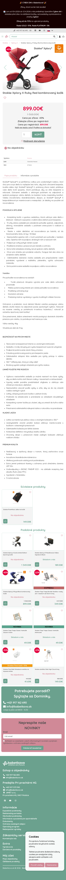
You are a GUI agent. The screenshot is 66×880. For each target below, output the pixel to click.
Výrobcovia (8, 847)
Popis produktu (10, 175)
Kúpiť (38, 134)
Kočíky (25, 868)
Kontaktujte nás (9, 838)
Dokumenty (8, 821)
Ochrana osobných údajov (14, 824)
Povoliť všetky (37, 865)
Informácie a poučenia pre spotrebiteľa (20, 819)
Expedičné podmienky (12, 811)
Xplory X (14, 43)
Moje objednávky (10, 859)
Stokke (5, 43)
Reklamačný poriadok (12, 813)
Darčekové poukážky (12, 849)
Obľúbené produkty (11, 861)
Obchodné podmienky (12, 816)
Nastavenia (51, 865)
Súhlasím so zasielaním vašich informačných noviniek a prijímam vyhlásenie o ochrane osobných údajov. (30, 742)
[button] (2, 36)
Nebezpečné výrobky (12, 829)
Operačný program (11, 826)
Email (5, 732)
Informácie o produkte (30, 175)
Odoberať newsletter (32, 748)
